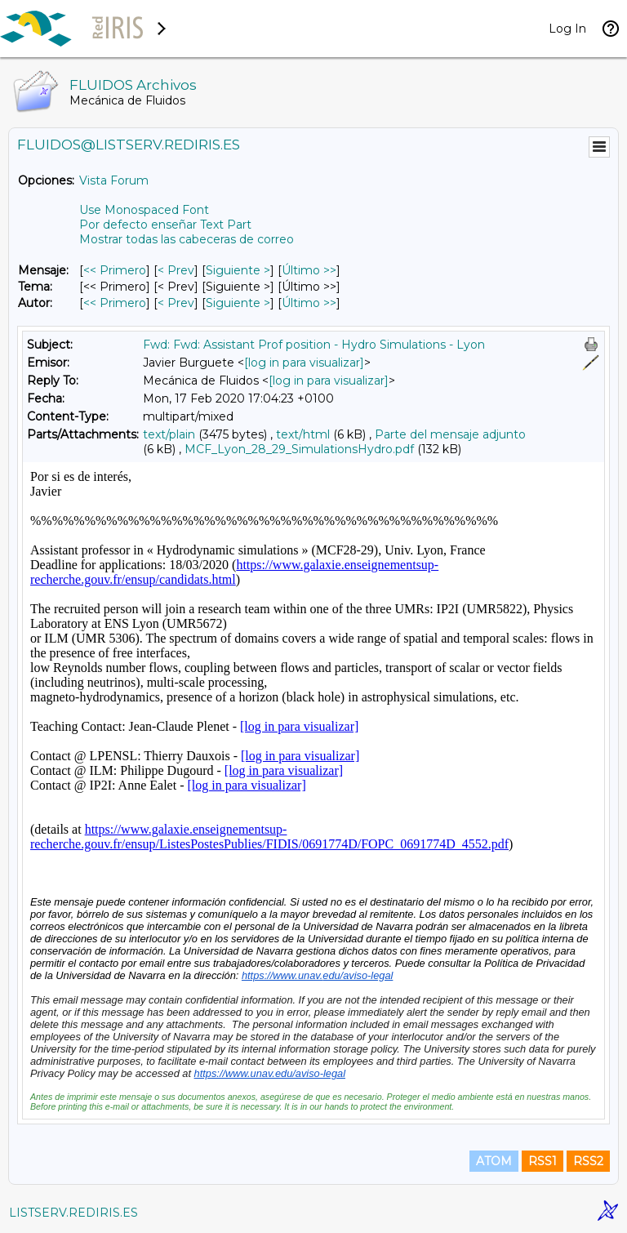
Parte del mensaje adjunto (450, 434)
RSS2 (588, 1161)
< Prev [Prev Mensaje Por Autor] (176, 303)
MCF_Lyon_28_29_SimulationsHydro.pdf (299, 449)
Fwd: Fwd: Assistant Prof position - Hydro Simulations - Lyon (314, 344)
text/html (303, 434)
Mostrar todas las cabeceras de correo (186, 239)
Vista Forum (114, 180)
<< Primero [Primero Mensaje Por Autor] (114, 303)
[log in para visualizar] (304, 362)
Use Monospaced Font (144, 210)
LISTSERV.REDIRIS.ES (73, 1212)
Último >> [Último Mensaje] (309, 270)
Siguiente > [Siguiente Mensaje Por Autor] (238, 303)
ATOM (494, 1161)
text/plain (169, 434)
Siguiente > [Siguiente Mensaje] (238, 270)
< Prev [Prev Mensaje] (176, 270)
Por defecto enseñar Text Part (165, 224)
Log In (567, 28)
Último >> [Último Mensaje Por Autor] (309, 303)
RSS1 (542, 1161)
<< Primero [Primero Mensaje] (114, 270)
